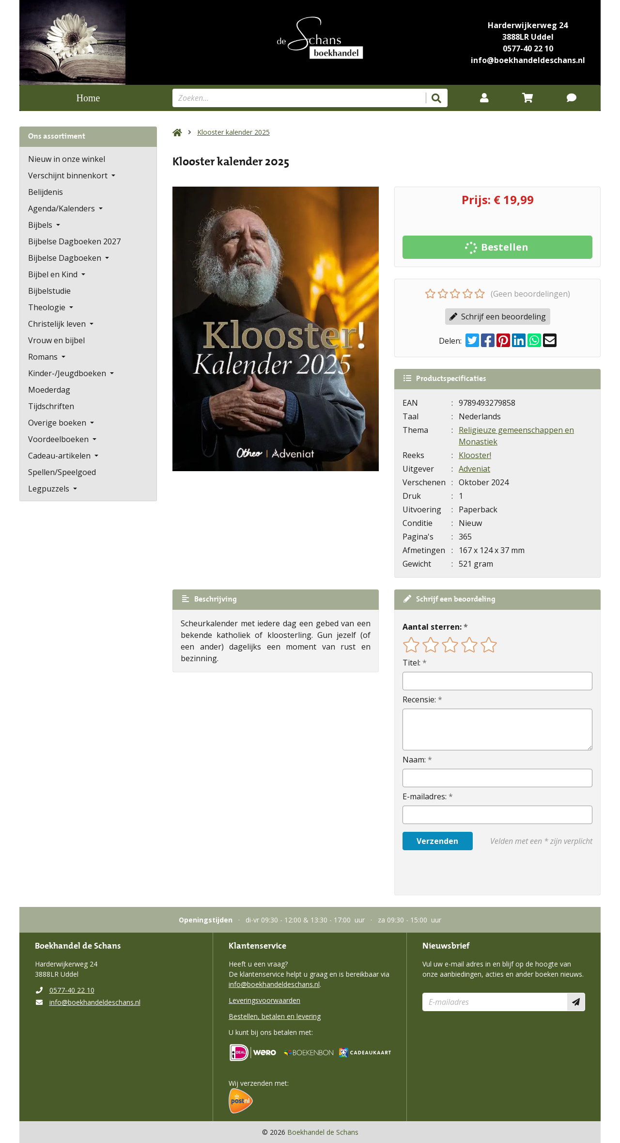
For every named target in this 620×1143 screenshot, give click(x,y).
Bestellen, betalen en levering (275, 1016)
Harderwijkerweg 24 (528, 25)
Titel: (411, 662)
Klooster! (475, 455)
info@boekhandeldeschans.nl (528, 60)
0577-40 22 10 (528, 48)
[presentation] (465, 872)
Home (88, 98)
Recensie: (419, 699)
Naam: (414, 759)
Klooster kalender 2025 (233, 132)
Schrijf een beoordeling (498, 316)
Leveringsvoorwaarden (264, 1000)
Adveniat (474, 468)
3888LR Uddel (528, 37)
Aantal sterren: (432, 626)
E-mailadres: (425, 796)
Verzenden (437, 841)
